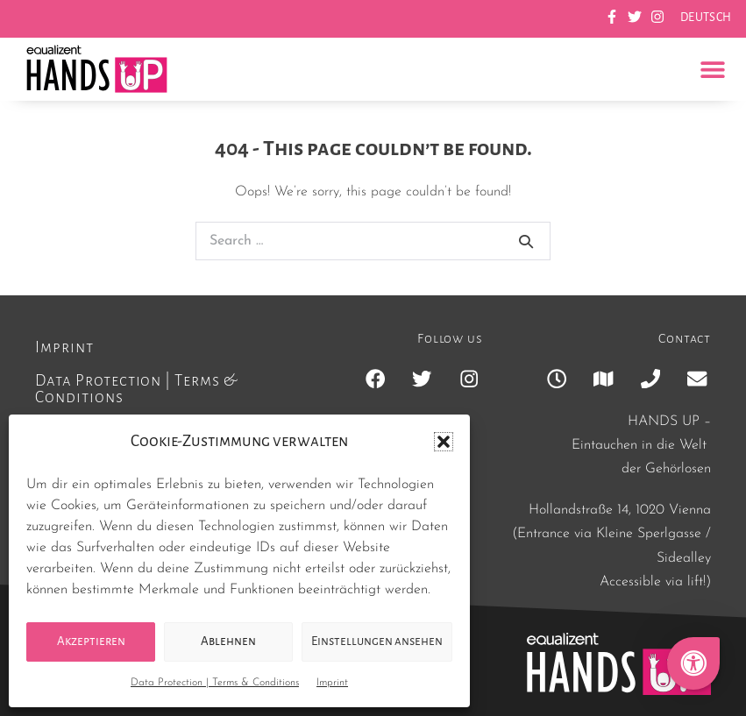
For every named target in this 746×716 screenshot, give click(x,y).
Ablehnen (228, 641)
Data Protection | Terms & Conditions (215, 682)
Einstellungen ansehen (377, 641)
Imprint (332, 682)
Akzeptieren (91, 641)
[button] (443, 441)
